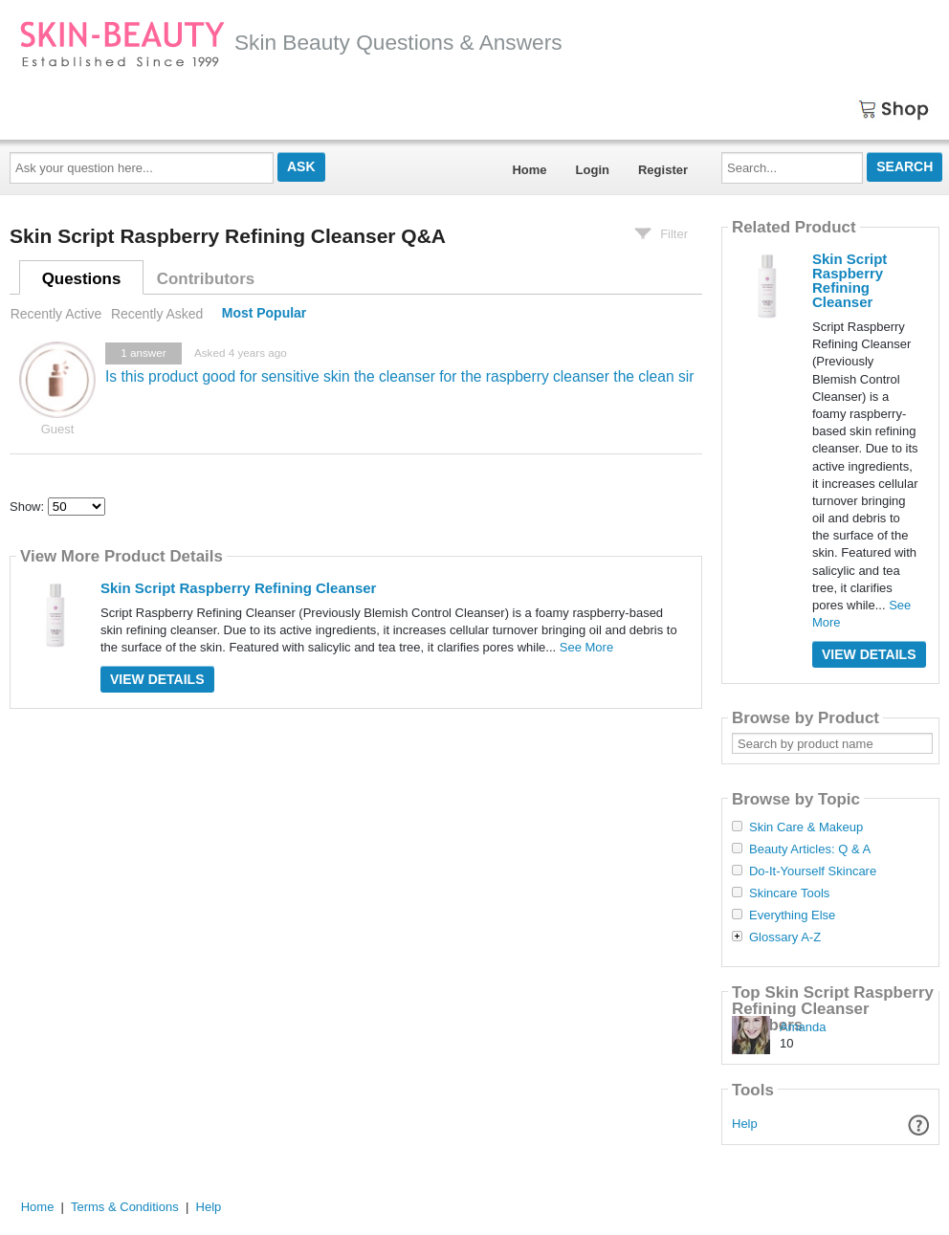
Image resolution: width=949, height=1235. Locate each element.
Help (745, 1123)
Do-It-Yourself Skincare (812, 871)
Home (529, 170)
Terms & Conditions (125, 1207)
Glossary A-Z (785, 937)
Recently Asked (157, 313)
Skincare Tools (789, 893)
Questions (81, 279)
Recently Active (56, 313)
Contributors (205, 279)
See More (586, 647)
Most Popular (264, 313)
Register (663, 170)
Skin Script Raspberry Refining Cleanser (238, 588)
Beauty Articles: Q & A (810, 849)
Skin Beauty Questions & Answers (291, 42)
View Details (157, 679)
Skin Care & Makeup (806, 827)
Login (592, 170)
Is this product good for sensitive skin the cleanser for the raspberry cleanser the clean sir (399, 376)
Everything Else (792, 915)
